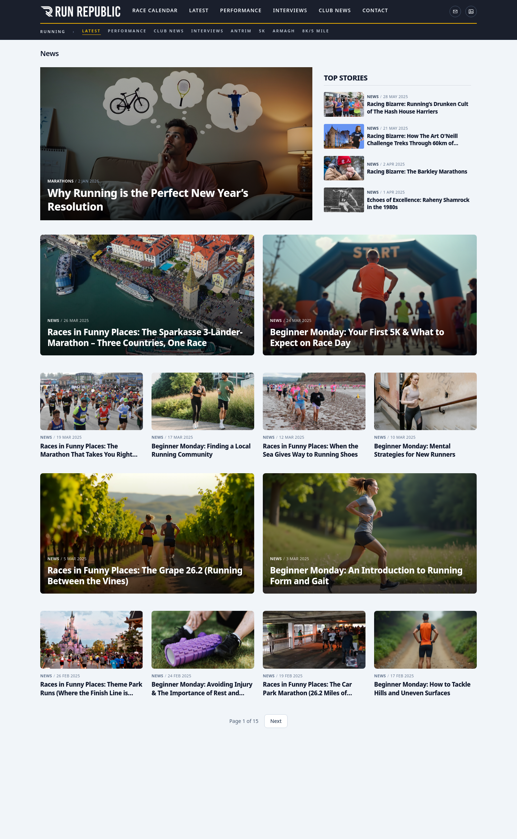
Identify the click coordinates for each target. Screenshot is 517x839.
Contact (375, 11)
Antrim (241, 30)
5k (262, 30)
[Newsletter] (455, 11)
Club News (335, 11)
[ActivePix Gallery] (471, 11)
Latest (199, 11)
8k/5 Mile (315, 30)
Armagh (284, 30)
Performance (241, 11)
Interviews (290, 11)
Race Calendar (154, 11)
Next (276, 721)
